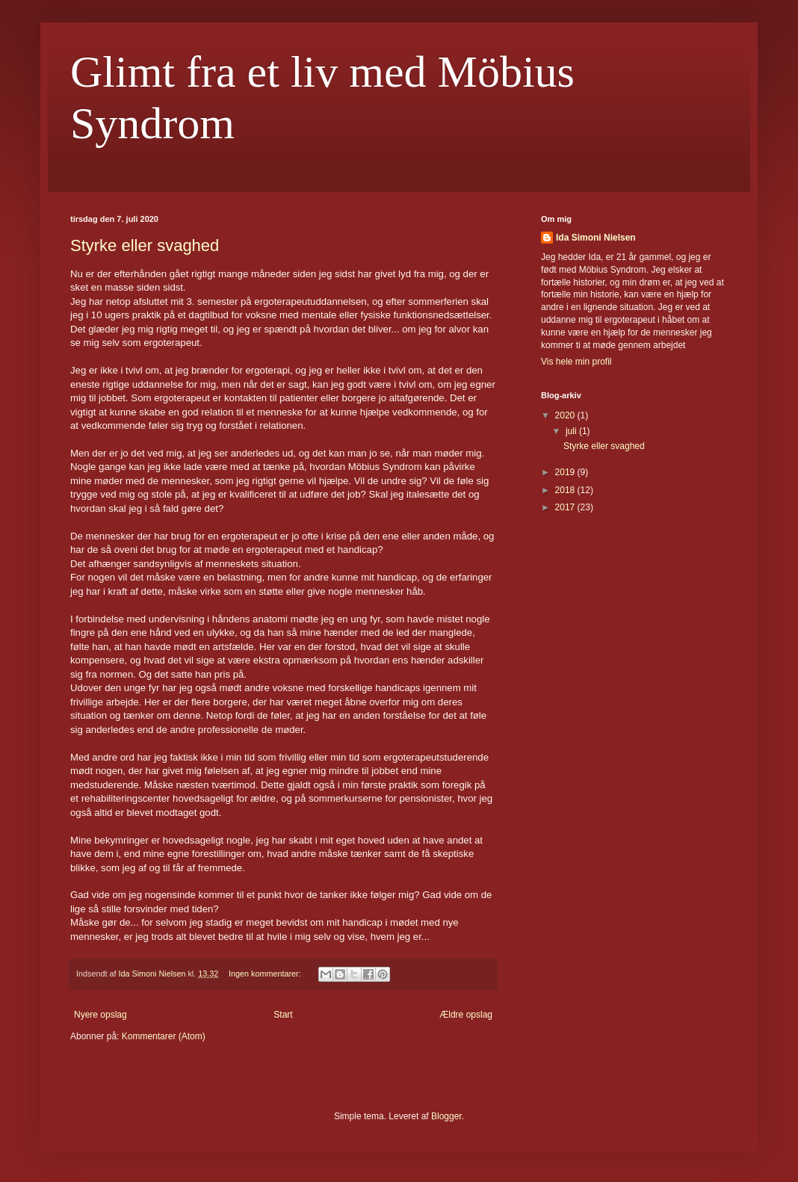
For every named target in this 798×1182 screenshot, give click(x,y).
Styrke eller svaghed (144, 245)
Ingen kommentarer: (266, 973)
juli (572, 431)
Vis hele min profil (576, 361)
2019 (566, 472)
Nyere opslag (100, 1014)
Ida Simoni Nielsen (596, 237)
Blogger (446, 1116)
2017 (566, 507)
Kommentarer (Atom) (163, 1036)
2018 (566, 490)
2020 (566, 415)
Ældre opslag (465, 1014)
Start (282, 1014)
